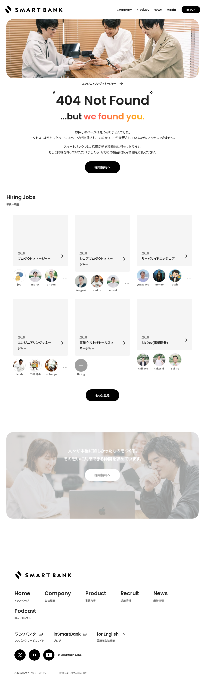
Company (124, 10)
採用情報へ (102, 167)
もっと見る (102, 395)
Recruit (190, 9)
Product (143, 10)
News (158, 10)
